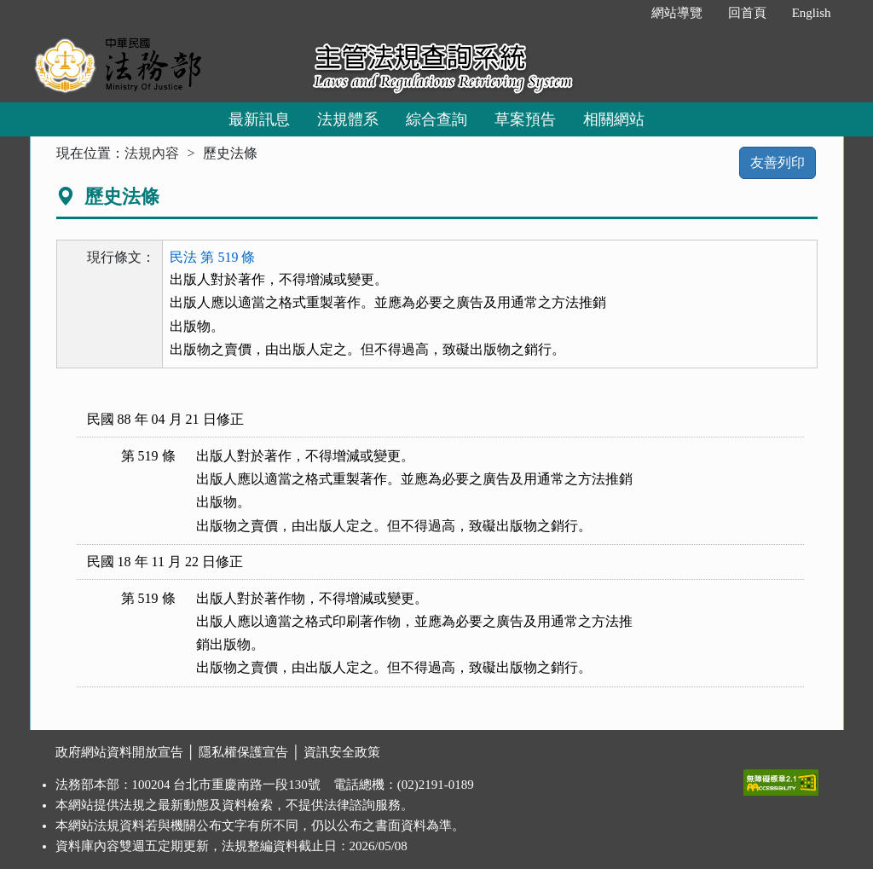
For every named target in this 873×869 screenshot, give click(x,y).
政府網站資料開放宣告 (119, 752)
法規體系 (348, 119)
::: (620, 13)
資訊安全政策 (342, 752)
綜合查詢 (436, 119)
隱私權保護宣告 (243, 752)
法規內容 (151, 153)
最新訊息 (259, 119)
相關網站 (614, 119)
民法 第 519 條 (212, 257)
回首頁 (747, 13)
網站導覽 (676, 13)
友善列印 (777, 162)
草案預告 (525, 119)
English (811, 13)
